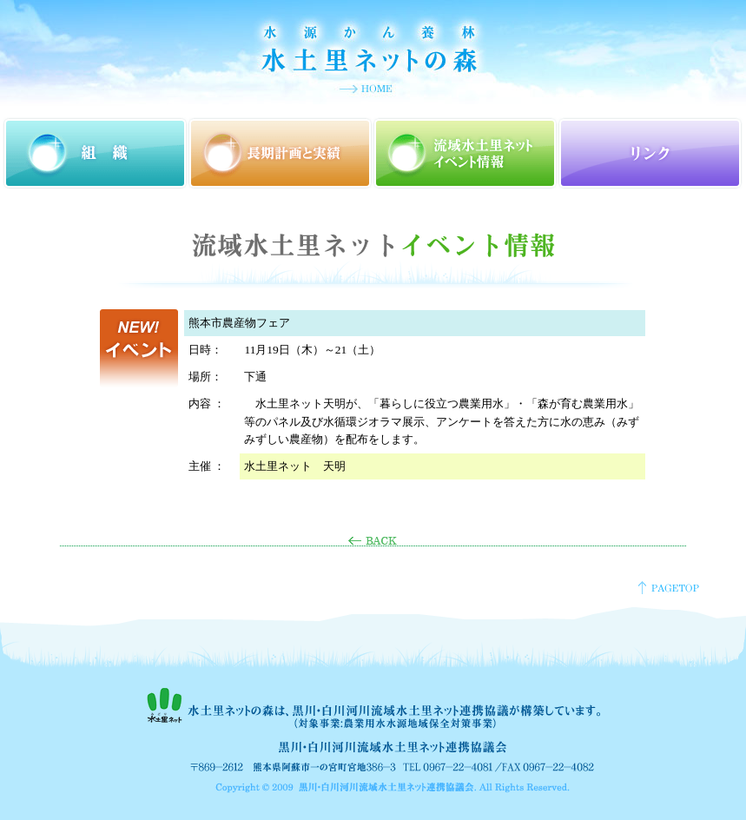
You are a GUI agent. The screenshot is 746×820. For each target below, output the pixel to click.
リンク (650, 153)
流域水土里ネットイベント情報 (465, 153)
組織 (95, 153)
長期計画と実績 (280, 153)
